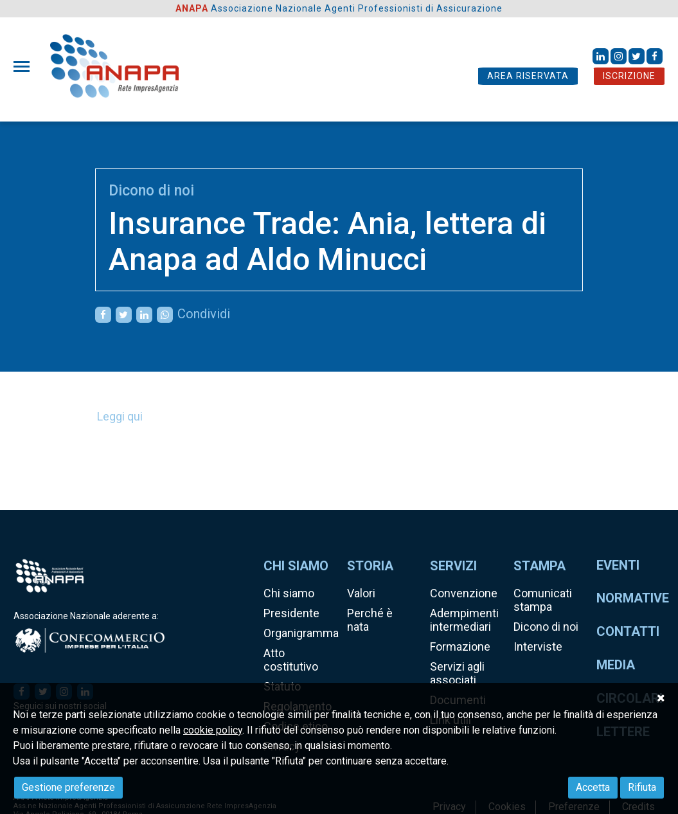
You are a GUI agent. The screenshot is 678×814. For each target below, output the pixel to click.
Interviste (537, 646)
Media (615, 665)
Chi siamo (288, 593)
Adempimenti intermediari (464, 619)
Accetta (593, 787)
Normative (632, 598)
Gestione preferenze (68, 787)
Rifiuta (642, 787)
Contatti (627, 631)
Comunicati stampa (542, 599)
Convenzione (463, 593)
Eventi (617, 565)
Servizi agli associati (457, 673)
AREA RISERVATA (528, 76)
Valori (361, 593)
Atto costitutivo (290, 659)
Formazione (460, 646)
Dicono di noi (151, 190)
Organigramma (301, 633)
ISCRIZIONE (629, 76)
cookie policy (212, 730)
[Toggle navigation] (25, 66)
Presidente (291, 613)
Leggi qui (120, 416)
